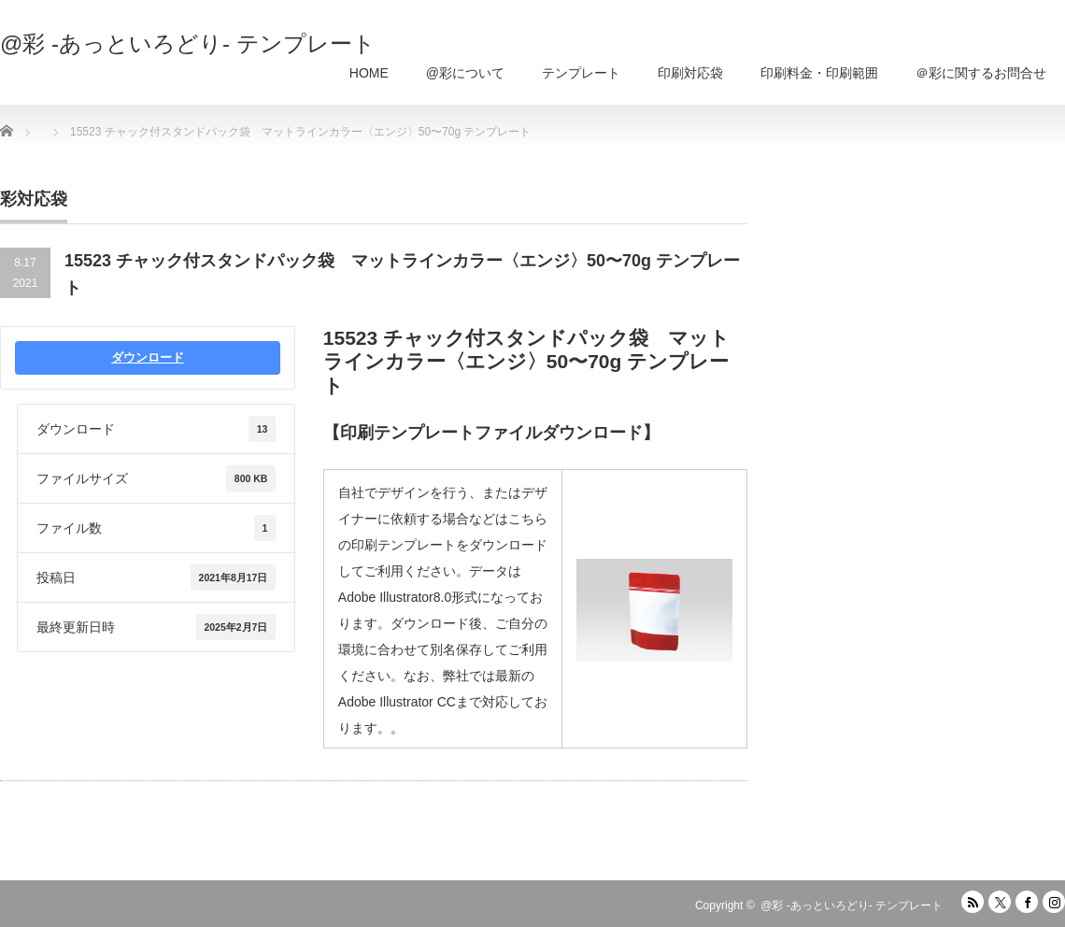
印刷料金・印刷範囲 (819, 72)
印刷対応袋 (690, 72)
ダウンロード (147, 357)
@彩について (465, 72)
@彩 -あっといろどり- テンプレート (188, 44)
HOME (369, 72)
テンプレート (581, 72)
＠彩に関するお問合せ (981, 72)
